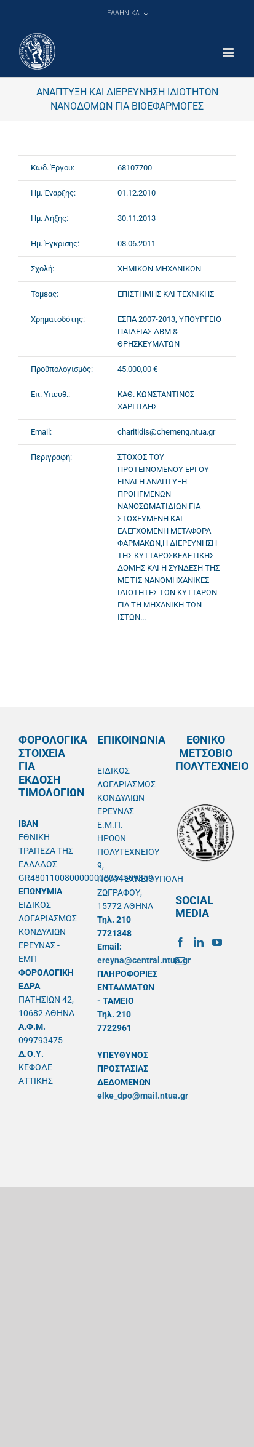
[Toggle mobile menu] (229, 52)
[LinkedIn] (199, 942)
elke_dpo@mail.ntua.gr (142, 1095)
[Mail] (180, 961)
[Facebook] (180, 942)
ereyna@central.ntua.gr (144, 960)
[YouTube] (217, 942)
